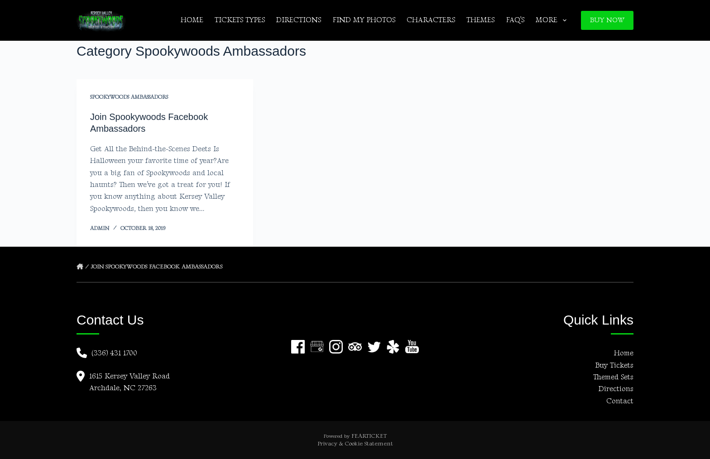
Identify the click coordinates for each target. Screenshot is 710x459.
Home (192, 20)
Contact (619, 401)
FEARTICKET (369, 436)
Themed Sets (613, 377)
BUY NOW (607, 20)
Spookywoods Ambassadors (129, 97)
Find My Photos (363, 20)
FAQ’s (515, 20)
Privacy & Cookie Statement (355, 443)
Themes (480, 20)
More (553, 20)
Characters (431, 20)
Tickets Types (240, 20)
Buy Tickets (614, 365)
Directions (298, 20)
